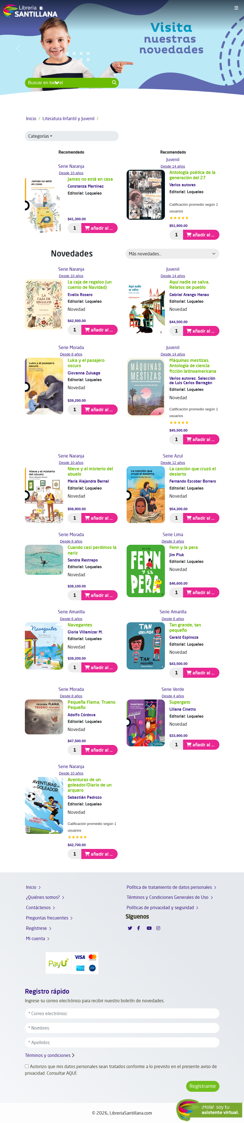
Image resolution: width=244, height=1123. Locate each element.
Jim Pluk (176, 554)
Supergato (179, 702)
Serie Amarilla (71, 611)
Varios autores (182, 184)
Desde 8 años (71, 354)
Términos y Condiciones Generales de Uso (168, 897)
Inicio (31, 118)
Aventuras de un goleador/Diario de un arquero (90, 785)
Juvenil (172, 159)
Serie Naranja (71, 166)
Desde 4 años (173, 696)
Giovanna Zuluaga (84, 373)
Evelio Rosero (80, 294)
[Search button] (114, 83)
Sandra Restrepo (83, 560)
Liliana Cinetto (182, 709)
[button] (18, 48)
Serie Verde (173, 689)
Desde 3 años (173, 541)
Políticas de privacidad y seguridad (160, 907)
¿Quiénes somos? (43, 897)
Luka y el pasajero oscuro (86, 362)
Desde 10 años (71, 173)
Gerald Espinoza (183, 637)
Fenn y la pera (183, 547)
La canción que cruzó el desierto (192, 471)
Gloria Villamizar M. (85, 632)
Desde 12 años (173, 463)
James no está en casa (90, 179)
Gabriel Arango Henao (189, 294)
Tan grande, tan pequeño (185, 627)
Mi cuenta (35, 938)
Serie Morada (71, 347)
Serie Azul (173, 456)
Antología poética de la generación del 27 (192, 175)
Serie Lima (173, 534)
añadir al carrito (101, 228)
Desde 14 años (173, 166)
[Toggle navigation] (236, 8)
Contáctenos (38, 907)
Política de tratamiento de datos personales (169, 887)
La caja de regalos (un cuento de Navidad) (90, 284)
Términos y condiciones (47, 1055)
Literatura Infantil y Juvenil (68, 118)
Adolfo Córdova (82, 714)
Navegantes (80, 625)
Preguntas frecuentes (47, 918)
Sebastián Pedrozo (85, 797)
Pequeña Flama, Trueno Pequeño (91, 704)
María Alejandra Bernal (88, 481)
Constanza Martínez (86, 186)
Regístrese (36, 928)
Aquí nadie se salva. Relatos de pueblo (189, 284)
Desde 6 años (71, 619)
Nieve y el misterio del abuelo (90, 471)
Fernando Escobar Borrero (192, 481)
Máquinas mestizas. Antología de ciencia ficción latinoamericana (192, 365)
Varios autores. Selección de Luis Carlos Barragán (192, 380)
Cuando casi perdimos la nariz (92, 549)
